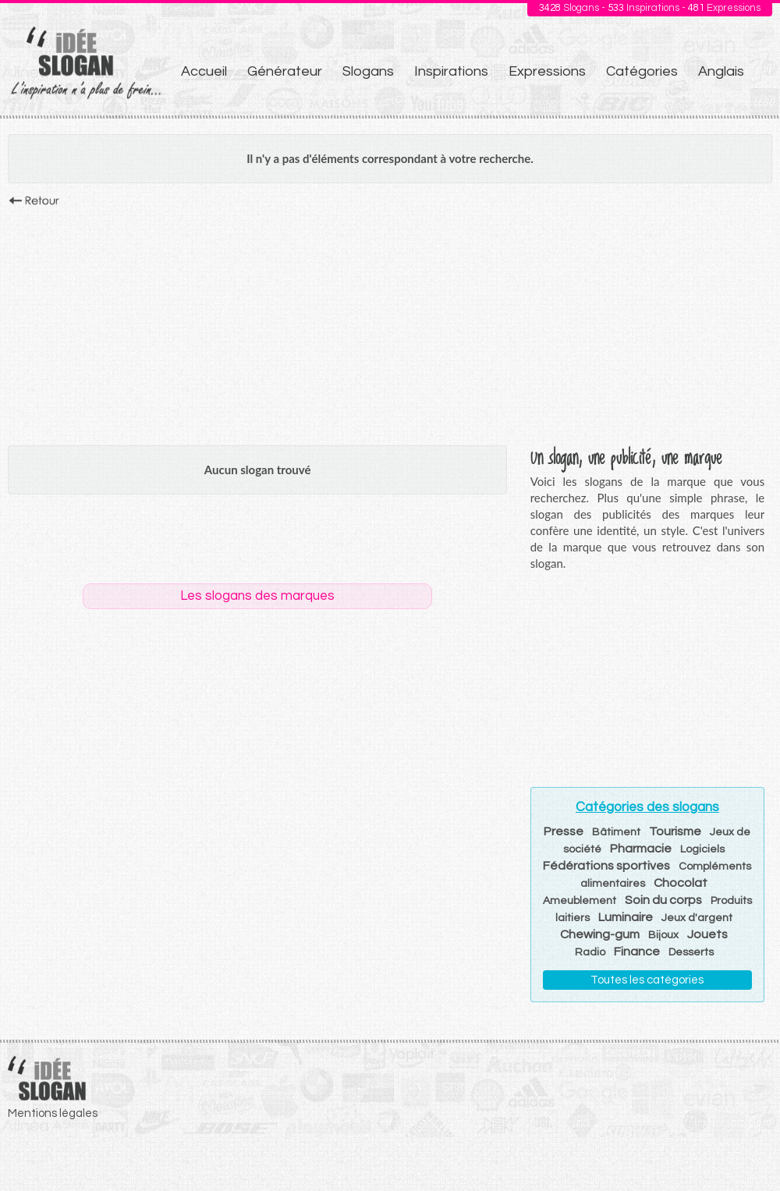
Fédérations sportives (606, 866)
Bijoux (663, 935)
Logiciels (702, 849)
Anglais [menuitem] (721, 71)
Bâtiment (616, 832)
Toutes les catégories (647, 980)
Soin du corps (663, 900)
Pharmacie (641, 848)
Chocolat (680, 883)
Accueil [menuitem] (204, 71)
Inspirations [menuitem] (451, 71)
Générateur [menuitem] (284, 71)
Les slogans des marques (257, 596)
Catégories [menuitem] (642, 71)
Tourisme (675, 831)
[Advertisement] (390, 322)
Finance (637, 951)
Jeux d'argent (696, 918)
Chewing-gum (600, 934)
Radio (590, 952)
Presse (563, 831)
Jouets (707, 934)
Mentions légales (53, 1113)
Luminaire (625, 917)
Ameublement (579, 900)
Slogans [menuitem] (368, 71)
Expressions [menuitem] (547, 71)
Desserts (691, 952)
